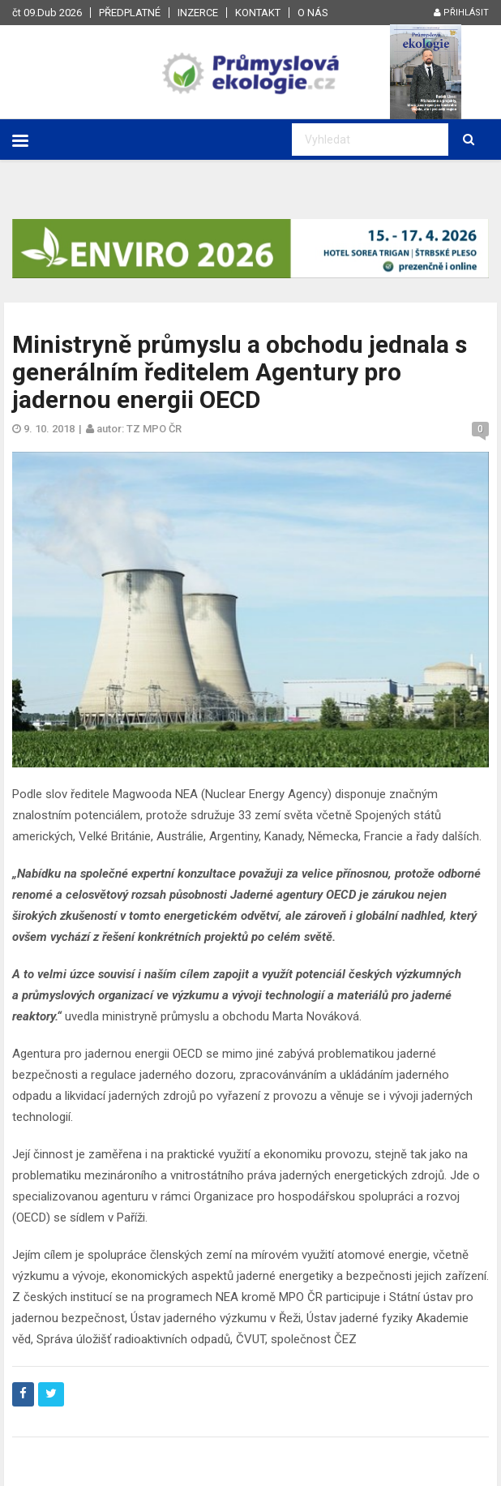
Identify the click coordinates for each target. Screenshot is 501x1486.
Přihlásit (461, 12)
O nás (313, 12)
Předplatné (130, 12)
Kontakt (257, 12)
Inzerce (198, 12)
